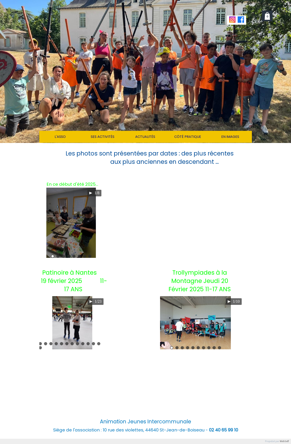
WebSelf (284, 441)
